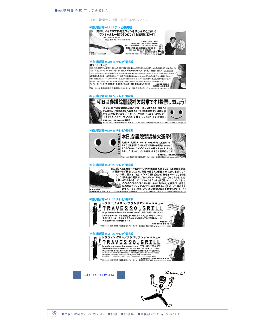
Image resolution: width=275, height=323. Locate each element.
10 (105, 275)
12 (112, 275)
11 (108, 275)
